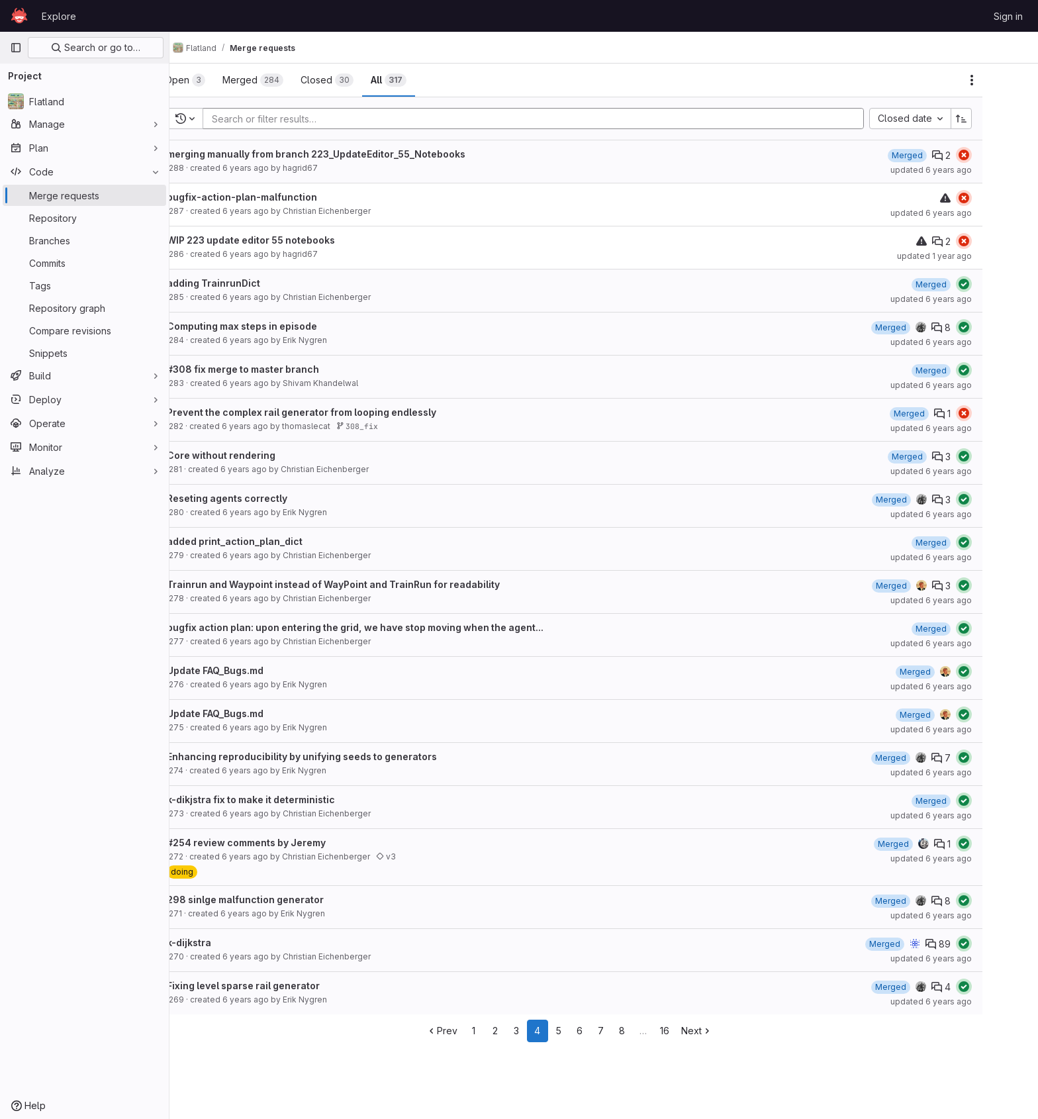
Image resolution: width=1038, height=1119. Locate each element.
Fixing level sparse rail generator (277, 985)
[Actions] (1006, 80)
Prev (476, 1030)
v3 (420, 856)
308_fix (391, 426)
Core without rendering (255, 455)
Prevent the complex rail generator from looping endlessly (336, 412)
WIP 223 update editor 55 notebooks (285, 240)
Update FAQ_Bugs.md (249, 670)
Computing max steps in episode (276, 326)
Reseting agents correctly (261, 498)
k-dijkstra (223, 942)
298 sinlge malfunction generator (279, 899)
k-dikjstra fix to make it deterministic (285, 799)
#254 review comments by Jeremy (280, 842)
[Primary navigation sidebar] (15, 47)
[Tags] (84, 285)
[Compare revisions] (84, 330)
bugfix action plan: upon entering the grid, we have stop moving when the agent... (389, 627)
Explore (59, 16)
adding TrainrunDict (248, 283)
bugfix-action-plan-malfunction (276, 197)
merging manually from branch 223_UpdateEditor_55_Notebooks (350, 154)
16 (699, 1030)
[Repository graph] (84, 307)
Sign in (1008, 16)
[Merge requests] (84, 195)
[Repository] (84, 217)
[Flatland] (84, 101)
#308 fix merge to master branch (277, 369)
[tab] (219, 80)
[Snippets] (84, 353)
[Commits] (84, 262)
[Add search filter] (572, 118)
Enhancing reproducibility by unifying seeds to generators (336, 756)
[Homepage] (19, 15)
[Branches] (84, 240)
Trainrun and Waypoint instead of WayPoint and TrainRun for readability (367, 584)
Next (731, 1030)
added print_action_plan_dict (269, 541)
